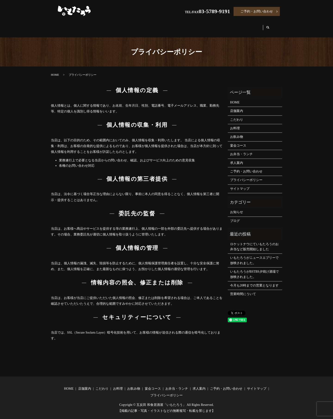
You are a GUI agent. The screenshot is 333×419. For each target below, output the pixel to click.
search (271, 26)
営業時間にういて (243, 289)
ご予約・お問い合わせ (256, 11)
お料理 (140, 25)
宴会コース (190, 25)
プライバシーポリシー (246, 175)
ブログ (235, 216)
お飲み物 (162, 25)
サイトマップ (240, 184)
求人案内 (252, 25)
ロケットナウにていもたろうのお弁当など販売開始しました (254, 242)
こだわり (116, 25)
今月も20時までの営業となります (254, 281)
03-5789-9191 (214, 11)
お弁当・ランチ (221, 25)
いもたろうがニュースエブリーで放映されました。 (254, 256)
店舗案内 (91, 25)
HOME (68, 25)
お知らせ (236, 207)
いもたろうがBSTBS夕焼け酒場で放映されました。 (254, 269)
